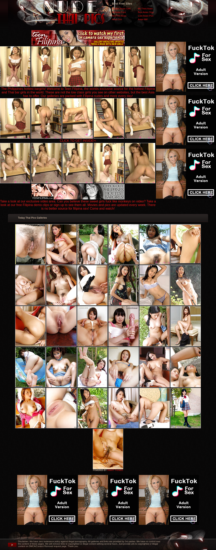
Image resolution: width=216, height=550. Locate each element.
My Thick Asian (145, 8)
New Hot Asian (119, 16)
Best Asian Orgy (146, 12)
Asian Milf (143, 19)
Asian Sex (117, 19)
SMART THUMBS (115, 470)
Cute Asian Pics (145, 16)
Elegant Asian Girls (121, 8)
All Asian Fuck (119, 12)
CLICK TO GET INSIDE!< (78, 140)
